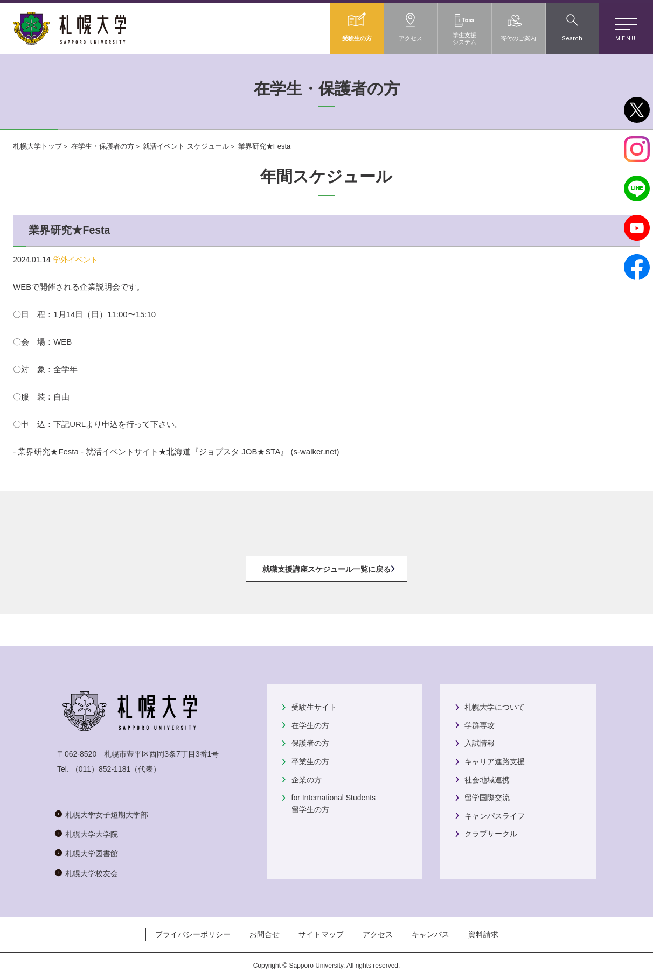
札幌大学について (494, 707)
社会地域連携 (487, 779)
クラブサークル (490, 833)
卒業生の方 (310, 761)
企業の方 (306, 779)
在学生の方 (310, 725)
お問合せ (264, 934)
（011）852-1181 (101, 769)
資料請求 (483, 934)
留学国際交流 (487, 797)
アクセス (378, 934)
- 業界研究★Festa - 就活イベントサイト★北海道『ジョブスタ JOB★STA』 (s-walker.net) (176, 451)
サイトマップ (321, 934)
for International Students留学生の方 (333, 803)
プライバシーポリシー (193, 934)
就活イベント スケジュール (186, 146)
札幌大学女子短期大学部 (106, 814)
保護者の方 (310, 743)
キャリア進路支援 (494, 761)
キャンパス (430, 934)
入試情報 (479, 743)
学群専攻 (479, 725)
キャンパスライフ (494, 816)
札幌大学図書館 (91, 853)
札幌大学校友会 (91, 873)
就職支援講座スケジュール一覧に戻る (326, 569)
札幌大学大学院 (91, 834)
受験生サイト (314, 707)
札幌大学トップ (37, 146)
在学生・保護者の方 (102, 146)
